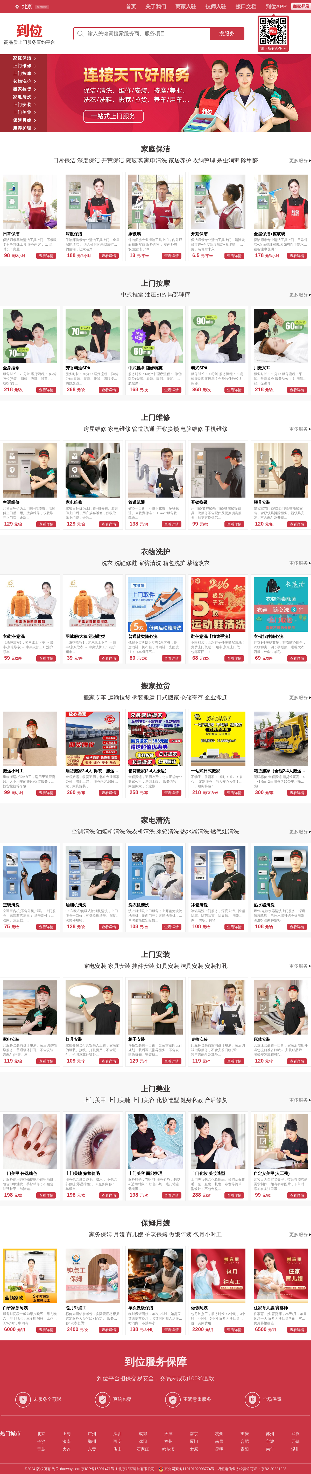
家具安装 (120, 966)
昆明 (219, 1449)
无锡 (295, 1441)
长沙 (41, 1441)
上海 (66, 1433)
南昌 (219, 1441)
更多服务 (300, 160)
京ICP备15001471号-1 (99, 1469)
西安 (117, 1441)
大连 (66, 1449)
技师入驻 (216, 6)
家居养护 (180, 160)
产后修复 (216, 1100)
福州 (168, 1441)
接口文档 (246, 6)
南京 (194, 1433)
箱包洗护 (175, 563)
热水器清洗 (195, 831)
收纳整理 (205, 160)
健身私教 (192, 1100)
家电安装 (95, 966)
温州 (295, 1449)
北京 (41, 1433)
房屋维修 (95, 429)
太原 (194, 1449)
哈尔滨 (168, 1449)
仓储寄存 (192, 697)
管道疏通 (144, 429)
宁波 (270, 1441)
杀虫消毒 (229, 160)
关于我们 (155, 6)
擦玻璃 (135, 160)
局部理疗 (178, 294)
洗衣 (107, 563)
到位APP (276, 6)
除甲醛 (249, 160)
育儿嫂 (135, 1234)
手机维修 (216, 429)
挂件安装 (144, 966)
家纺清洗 (150, 563)
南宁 (270, 1449)
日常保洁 (65, 160)
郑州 (92, 1441)
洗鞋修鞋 (126, 563)
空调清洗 (84, 831)
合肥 (245, 1441)
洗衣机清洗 (141, 831)
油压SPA (156, 294)
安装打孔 (216, 966)
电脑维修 (192, 429)
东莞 (92, 1449)
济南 (66, 1441)
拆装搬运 (144, 697)
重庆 (245, 1433)
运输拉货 (120, 697)
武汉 (295, 1433)
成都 (143, 1433)
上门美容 (144, 1100)
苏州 (270, 1433)
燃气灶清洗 (224, 831)
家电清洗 (156, 160)
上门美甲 (95, 1100)
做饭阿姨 (181, 1234)
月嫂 (120, 1234)
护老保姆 (157, 1234)
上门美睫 (120, 1100)
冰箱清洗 (168, 831)
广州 (92, 1433)
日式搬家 (168, 697)
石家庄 (143, 1449)
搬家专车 (95, 697)
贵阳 (245, 1449)
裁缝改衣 (198, 563)
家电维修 (120, 429)
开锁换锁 (168, 429)
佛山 (117, 1449)
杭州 (219, 1433)
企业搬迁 (216, 697)
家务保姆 (101, 1234)
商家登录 (301, 6)
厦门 (194, 1441)
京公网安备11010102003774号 (189, 1469)
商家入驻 (185, 6)
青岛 (41, 1449)
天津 (168, 1433)
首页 (131, 6)
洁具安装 (192, 966)
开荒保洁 (113, 160)
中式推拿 (133, 294)
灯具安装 (168, 966)
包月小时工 (207, 1234)
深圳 (117, 1433)
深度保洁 (89, 160)
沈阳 (143, 1441)
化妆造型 (168, 1100)
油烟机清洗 (111, 831)
